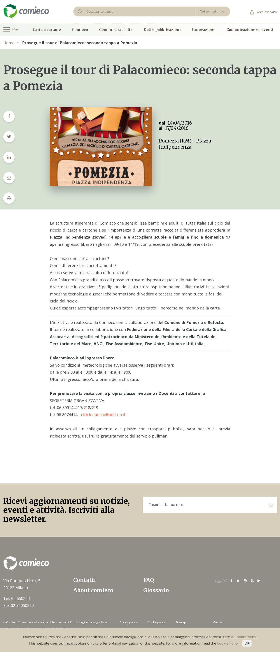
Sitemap (181, 622)
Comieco (80, 29)
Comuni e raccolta (116, 29)
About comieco (93, 590)
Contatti (84, 580)
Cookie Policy (245, 636)
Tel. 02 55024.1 (17, 598)
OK (247, 643)
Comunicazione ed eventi (249, 29)
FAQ (148, 580)
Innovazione (203, 29)
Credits (217, 622)
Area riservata (263, 12)
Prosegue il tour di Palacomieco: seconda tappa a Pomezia (79, 42)
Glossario (156, 590)
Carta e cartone (47, 29)
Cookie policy (156, 622)
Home (8, 42)
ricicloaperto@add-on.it (103, 414)
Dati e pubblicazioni (162, 29)
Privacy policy (128, 622)
